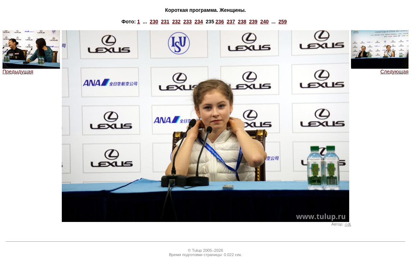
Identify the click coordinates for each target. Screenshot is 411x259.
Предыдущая (31, 69)
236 (220, 21)
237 (231, 21)
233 (187, 21)
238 (242, 21)
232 (176, 21)
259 (282, 21)
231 (165, 21)
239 (253, 21)
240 (264, 21)
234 (198, 21)
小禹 (348, 224)
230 (154, 21)
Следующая (379, 69)
